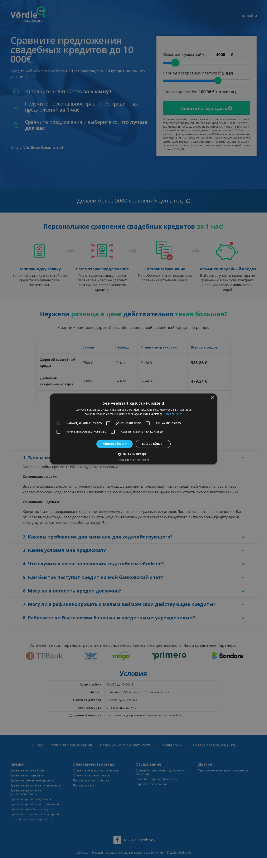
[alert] (133, 429)
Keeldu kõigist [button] (153, 444)
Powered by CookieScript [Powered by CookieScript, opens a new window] (133, 460)
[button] (133, 454)
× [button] (212, 398)
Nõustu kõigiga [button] (114, 444)
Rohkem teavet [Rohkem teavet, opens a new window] (173, 414)
